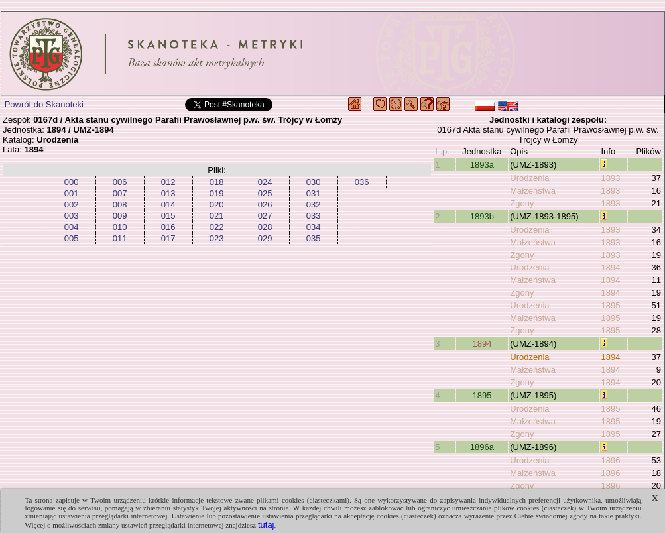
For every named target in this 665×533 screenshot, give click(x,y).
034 (313, 227)
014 (168, 204)
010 (120, 227)
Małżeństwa (533, 191)
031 (313, 193)
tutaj (266, 525)
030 (313, 182)
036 (362, 182)
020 (217, 204)
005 (71, 238)
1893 (610, 178)
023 (217, 238)
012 (168, 182)
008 (120, 204)
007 (120, 193)
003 (71, 216)
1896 (610, 460)
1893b (482, 216)
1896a (482, 447)
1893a (482, 165)
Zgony (522, 203)
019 (217, 193)
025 (265, 193)
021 (217, 216)
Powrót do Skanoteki (44, 104)
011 (120, 238)
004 (71, 227)
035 (313, 238)
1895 (610, 305)
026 (265, 204)
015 (168, 216)
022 (217, 227)
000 (71, 182)
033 (313, 216)
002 (71, 204)
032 (313, 204)
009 (120, 216)
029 (265, 238)
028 (265, 227)
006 (120, 182)
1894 (610, 267)
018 (217, 182)
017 (168, 238)
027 (265, 216)
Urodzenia (529, 178)
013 (168, 193)
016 (168, 227)
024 (265, 182)
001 (71, 193)
